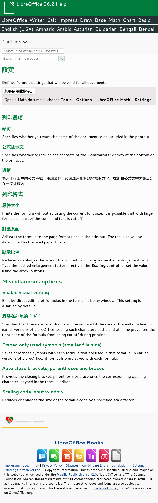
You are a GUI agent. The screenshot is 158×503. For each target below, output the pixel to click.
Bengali (127, 29)
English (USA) (17, 29)
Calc (52, 19)
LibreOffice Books (79, 442)
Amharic (45, 29)
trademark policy (106, 488)
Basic (144, 19)
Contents (11, 41)
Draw (86, 19)
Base (100, 19)
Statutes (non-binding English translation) (97, 465)
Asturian (83, 29)
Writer (36, 19)
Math (114, 19)
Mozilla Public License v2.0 (77, 474)
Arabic (64, 29)
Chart (129, 19)
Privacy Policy (52, 465)
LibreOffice (14, 19)
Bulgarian (106, 29)
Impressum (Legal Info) (21, 465)
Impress (68, 19)
